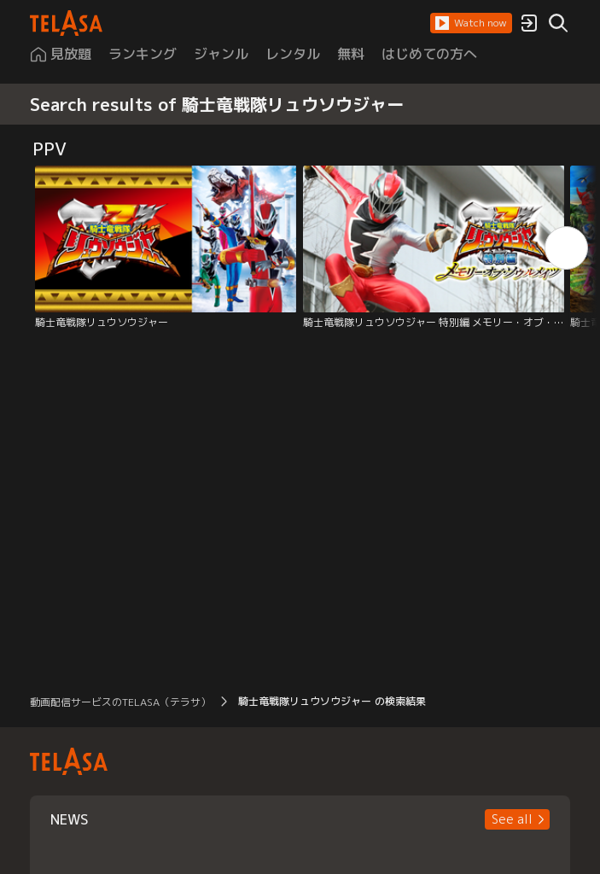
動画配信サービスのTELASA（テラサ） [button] (120, 702)
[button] (471, 23)
